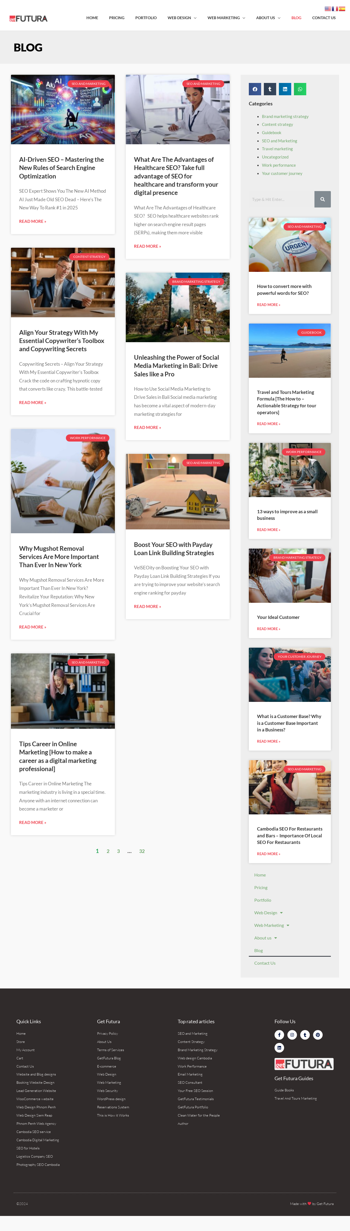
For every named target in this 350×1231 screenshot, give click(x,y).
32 (142, 904)
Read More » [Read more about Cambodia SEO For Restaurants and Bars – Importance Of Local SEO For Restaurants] (268, 864)
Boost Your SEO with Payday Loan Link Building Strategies (169, 589)
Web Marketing (271, 935)
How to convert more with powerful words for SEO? (287, 289)
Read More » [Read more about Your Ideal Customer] (268, 631)
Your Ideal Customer (281, 618)
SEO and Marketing (280, 140)
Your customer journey (283, 173)
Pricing (260, 897)
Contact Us (265, 973)
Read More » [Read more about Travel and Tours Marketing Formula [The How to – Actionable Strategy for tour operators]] (268, 425)
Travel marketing (277, 148)
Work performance (280, 165)
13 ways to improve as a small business (284, 515)
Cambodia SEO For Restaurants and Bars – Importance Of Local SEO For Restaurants (286, 841)
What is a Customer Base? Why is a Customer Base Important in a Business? (287, 725)
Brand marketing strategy (286, 116)
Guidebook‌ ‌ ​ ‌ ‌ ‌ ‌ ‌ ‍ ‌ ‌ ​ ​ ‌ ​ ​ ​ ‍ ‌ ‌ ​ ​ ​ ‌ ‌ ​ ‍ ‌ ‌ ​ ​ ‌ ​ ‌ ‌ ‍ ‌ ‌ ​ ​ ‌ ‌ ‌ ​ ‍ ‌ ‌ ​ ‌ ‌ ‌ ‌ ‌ (272, 132)
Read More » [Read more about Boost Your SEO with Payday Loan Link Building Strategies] (147, 654)
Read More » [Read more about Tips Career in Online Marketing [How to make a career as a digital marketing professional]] (32, 875)
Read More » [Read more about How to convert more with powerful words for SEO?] (268, 305)
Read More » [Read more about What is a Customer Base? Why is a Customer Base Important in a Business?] (268, 744)
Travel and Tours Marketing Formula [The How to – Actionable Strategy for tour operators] (289, 402)
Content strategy (278, 124)
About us (265, 948)
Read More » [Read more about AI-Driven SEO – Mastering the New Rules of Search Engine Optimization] (32, 236)
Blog (258, 960)
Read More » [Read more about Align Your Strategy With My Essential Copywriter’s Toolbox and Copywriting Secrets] (32, 433)
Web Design (268, 923)
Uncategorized (276, 156)
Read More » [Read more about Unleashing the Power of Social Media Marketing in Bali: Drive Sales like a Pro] (147, 461)
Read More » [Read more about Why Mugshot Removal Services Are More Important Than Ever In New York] (32, 673)
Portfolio (262, 910)
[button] (255, 89)
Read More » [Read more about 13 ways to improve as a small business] (268, 531)
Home (260, 884)
